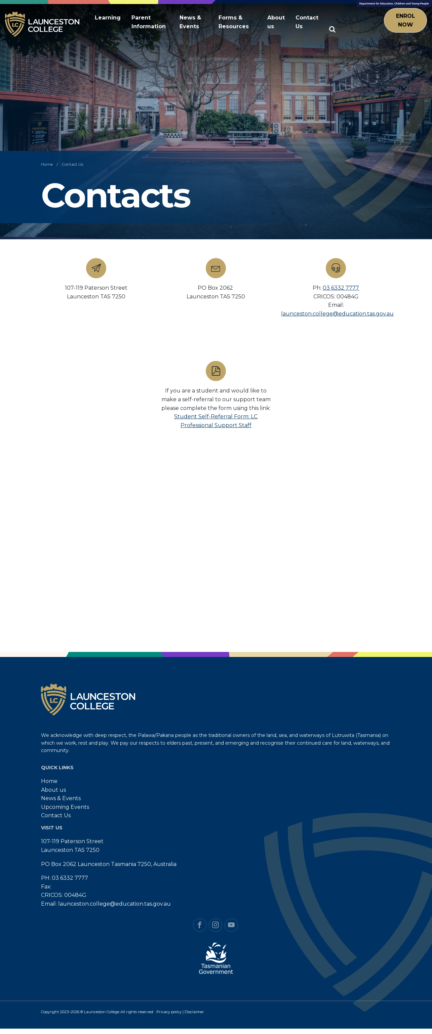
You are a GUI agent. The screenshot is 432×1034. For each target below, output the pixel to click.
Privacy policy (169, 1011)
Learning (108, 17)
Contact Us (307, 22)
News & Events (190, 22)
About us (276, 22)
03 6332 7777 (341, 288)
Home (49, 781)
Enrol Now (405, 20)
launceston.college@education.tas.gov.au (337, 314)
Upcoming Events (65, 807)
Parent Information (148, 22)
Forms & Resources (234, 22)
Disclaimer (194, 1011)
